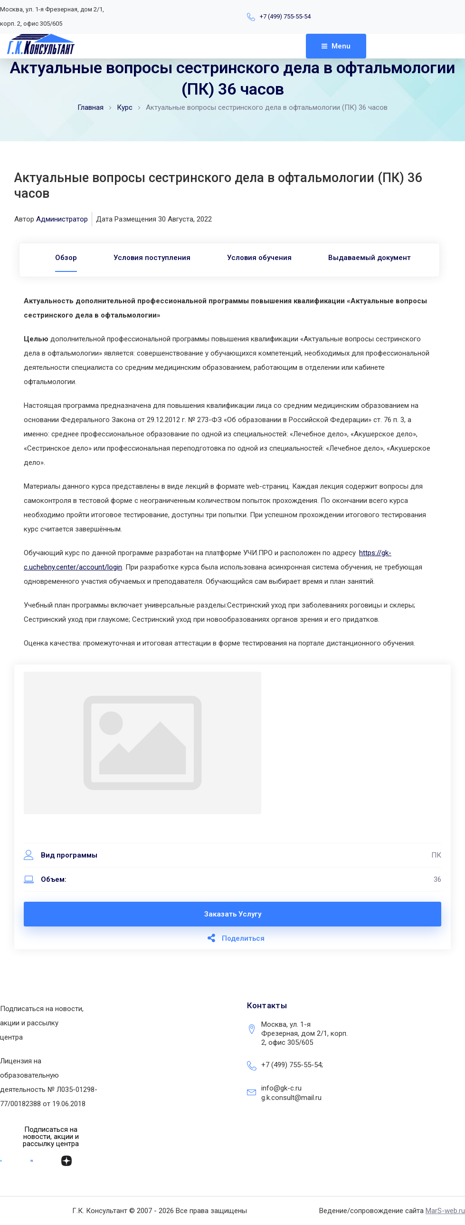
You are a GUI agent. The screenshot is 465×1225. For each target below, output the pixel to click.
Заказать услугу (232, 914)
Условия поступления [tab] (149, 257)
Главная (90, 107)
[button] (51, 1136)
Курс (125, 107)
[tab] (57, 257)
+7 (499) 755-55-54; (292, 1065)
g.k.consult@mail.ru (291, 1097)
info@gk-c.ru (281, 1088)
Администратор (62, 219)
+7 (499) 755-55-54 (285, 16)
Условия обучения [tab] (262, 257)
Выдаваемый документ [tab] (378, 257)
